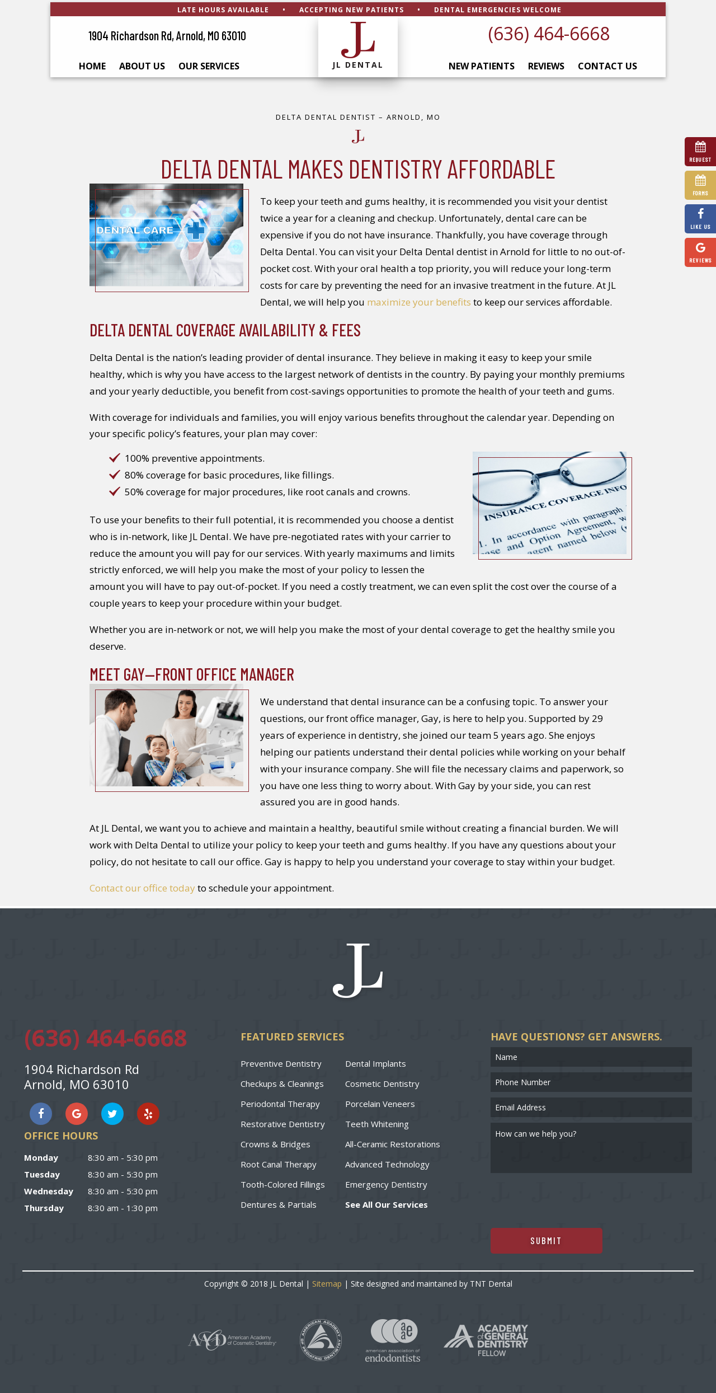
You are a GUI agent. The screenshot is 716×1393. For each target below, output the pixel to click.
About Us (142, 64)
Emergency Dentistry (386, 1182)
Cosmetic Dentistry (382, 1081)
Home (92, 64)
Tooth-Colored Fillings (283, 1182)
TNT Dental (491, 1281)
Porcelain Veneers (380, 1101)
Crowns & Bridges (275, 1141)
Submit (546, 1238)
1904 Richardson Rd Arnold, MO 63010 (81, 1074)
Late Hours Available (223, 7)
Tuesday (42, 1172)
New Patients (482, 64)
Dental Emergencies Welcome (498, 7)
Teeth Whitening (377, 1121)
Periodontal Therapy (280, 1101)
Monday (41, 1155)
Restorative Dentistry (283, 1121)
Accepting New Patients (351, 7)
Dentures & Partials (279, 1202)
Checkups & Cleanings (282, 1081)
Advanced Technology (387, 1161)
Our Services (208, 64)
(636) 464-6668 (549, 31)
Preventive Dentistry (281, 1061)
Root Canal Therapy (279, 1161)
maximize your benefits (419, 299)
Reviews (546, 64)
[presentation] (576, 1198)
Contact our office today (142, 886)
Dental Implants (375, 1061)
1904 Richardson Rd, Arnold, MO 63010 (167, 33)
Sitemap (327, 1281)
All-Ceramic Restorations (392, 1141)
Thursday (44, 1206)
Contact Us (607, 64)
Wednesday (48, 1189)
